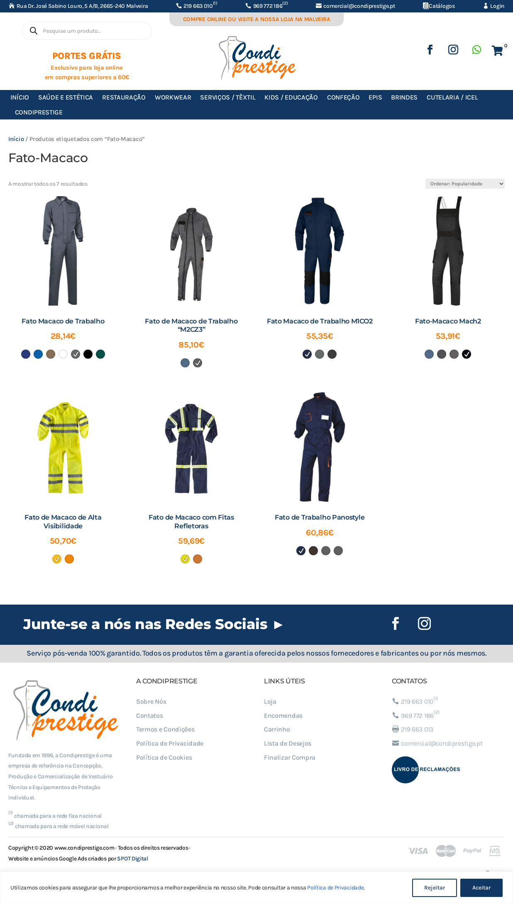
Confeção (343, 97)
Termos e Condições (165, 729)
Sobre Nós (151, 701)
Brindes (404, 97)
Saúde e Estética (65, 97)
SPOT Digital (132, 858)
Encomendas (283, 715)
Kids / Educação (291, 97)
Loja (270, 701)
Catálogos (441, 6)
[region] (256, 887)
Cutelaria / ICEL (452, 97)
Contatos (149, 715)
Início (19, 97)
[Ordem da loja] (465, 184)
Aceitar (481, 887)
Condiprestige (39, 112)
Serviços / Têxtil (227, 97)
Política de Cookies (164, 757)
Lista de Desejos (287, 743)
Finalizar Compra (289, 757)
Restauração (124, 97)
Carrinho (277, 729)
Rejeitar (434, 887)
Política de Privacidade (335, 887)
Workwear (173, 97)
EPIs (375, 97)
